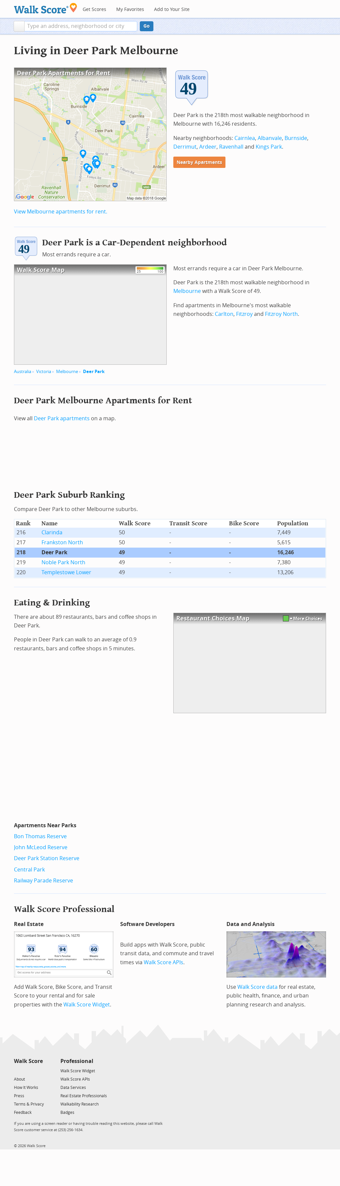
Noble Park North (63, 562)
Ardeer (207, 147)
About (19, 1079)
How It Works (26, 1087)
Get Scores (94, 9)
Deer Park (94, 371)
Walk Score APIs (163, 962)
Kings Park (269, 147)
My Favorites (130, 9)
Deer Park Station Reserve (46, 858)
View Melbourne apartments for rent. (60, 211)
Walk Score (28, 1061)
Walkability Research (79, 1104)
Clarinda (52, 532)
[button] (19, 26)
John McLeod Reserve (40, 847)
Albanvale (270, 138)
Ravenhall (231, 147)
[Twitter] (18, 1070)
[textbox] (80, 26)
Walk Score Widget (86, 1004)
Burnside (296, 138)
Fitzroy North (281, 314)
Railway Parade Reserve (43, 880)
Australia (22, 371)
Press (19, 1096)
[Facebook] (28, 1070)
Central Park (29, 869)
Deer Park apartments (62, 418)
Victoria (43, 371)
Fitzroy (244, 314)
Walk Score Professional (64, 909)
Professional (76, 1061)
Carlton (224, 314)
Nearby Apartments (199, 162)
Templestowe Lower (66, 572)
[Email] (38, 1070)
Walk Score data (257, 987)
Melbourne (67, 371)
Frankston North (62, 542)
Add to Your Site (172, 9)
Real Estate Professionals (83, 1096)
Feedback (23, 1112)
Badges (67, 1112)
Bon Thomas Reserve (40, 836)
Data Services (73, 1087)
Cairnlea (244, 138)
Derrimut (185, 147)
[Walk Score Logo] (45, 8)
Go (146, 26)
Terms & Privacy (29, 1104)
